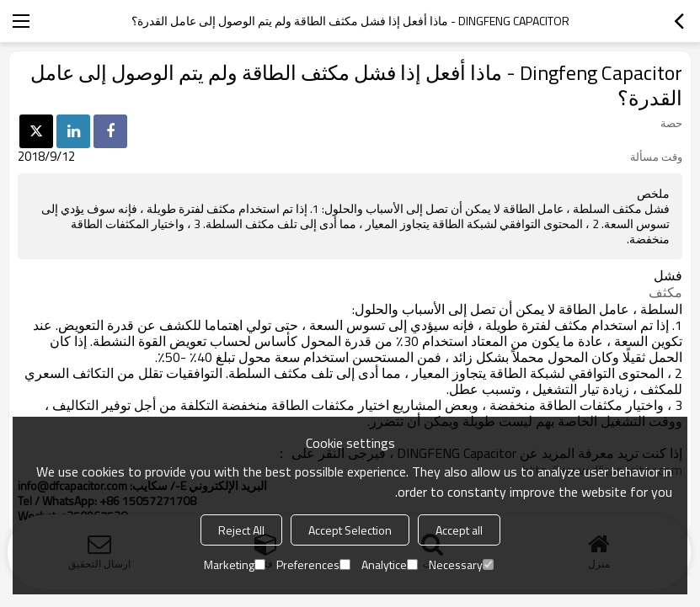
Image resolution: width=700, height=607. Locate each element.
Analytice (389, 564)
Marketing (234, 564)
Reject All (241, 530)
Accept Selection (350, 530)
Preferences (313, 564)
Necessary (461, 564)
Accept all (459, 530)
